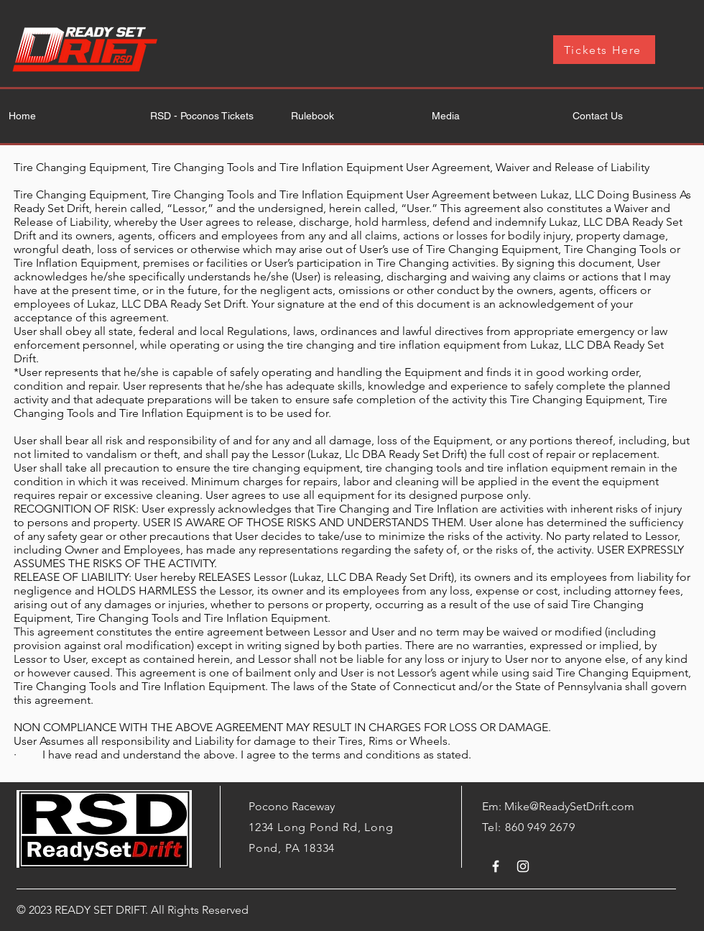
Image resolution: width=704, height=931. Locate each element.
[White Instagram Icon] (523, 866)
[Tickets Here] (604, 49)
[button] (492, 116)
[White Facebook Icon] (496, 866)
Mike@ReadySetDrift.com (569, 806)
